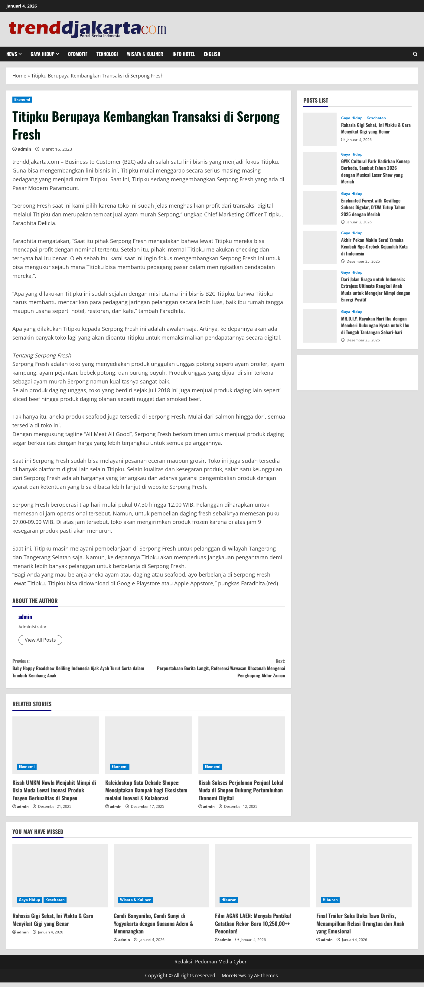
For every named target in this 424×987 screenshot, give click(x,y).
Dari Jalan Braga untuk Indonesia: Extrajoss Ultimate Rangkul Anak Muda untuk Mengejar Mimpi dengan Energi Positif (373, 289)
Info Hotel (183, 54)
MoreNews (234, 979)
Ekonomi (22, 99)
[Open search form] (415, 54)
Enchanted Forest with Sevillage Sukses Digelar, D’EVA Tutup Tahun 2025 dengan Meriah (374, 207)
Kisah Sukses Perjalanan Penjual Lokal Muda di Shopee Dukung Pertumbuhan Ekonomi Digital (240, 794)
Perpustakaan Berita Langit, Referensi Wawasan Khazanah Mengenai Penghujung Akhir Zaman (217, 670)
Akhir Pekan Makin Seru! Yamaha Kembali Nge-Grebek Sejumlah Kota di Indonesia (376, 246)
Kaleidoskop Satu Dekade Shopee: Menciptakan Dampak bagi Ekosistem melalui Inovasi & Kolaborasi (146, 794)
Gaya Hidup (42, 54)
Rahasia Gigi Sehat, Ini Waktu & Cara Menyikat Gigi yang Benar (371, 128)
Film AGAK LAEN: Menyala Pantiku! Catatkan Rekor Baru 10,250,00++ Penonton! (253, 927)
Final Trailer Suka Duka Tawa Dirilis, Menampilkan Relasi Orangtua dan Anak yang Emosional (360, 927)
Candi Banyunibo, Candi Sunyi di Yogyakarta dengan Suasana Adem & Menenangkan (153, 927)
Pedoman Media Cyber (221, 966)
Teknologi (107, 54)
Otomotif (77, 54)
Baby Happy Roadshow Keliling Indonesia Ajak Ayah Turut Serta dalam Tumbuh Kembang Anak (80, 670)
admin (24, 149)
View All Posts (40, 640)
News (11, 54)
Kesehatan (376, 118)
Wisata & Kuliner (145, 54)
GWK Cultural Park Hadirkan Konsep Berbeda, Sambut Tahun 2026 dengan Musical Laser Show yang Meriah (376, 171)
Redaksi (183, 966)
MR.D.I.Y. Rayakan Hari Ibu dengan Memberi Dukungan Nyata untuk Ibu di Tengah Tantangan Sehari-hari (376, 325)
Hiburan (228, 904)
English (212, 54)
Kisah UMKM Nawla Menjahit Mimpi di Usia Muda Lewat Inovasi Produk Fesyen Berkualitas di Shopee (54, 794)
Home (19, 75)
